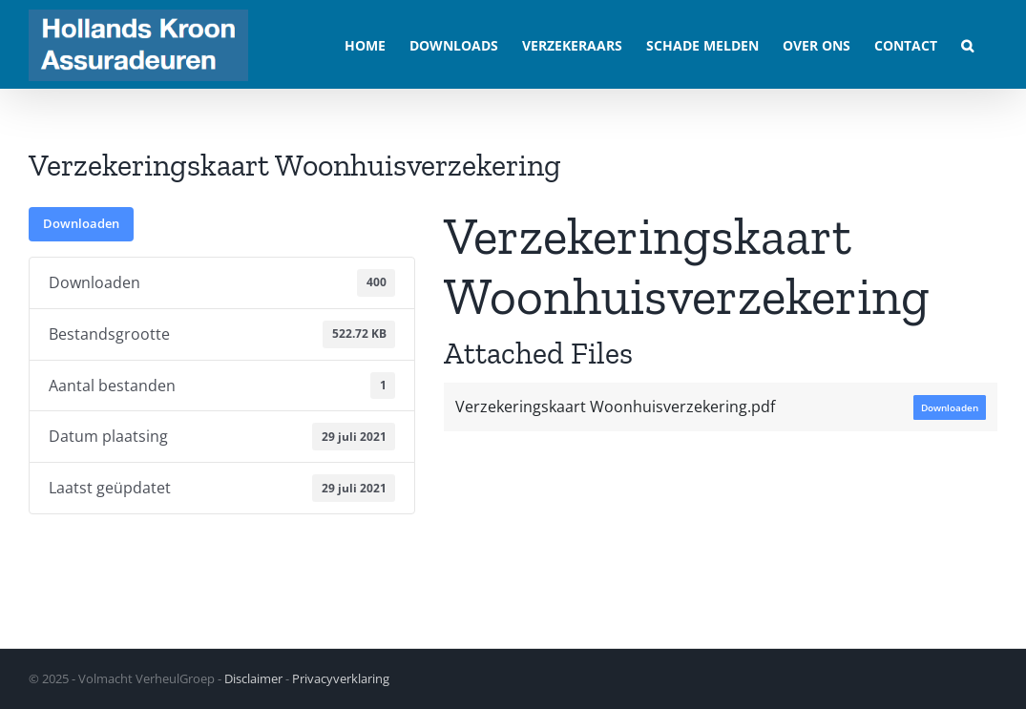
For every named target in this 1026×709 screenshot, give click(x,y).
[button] (967, 44)
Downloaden (81, 223)
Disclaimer (253, 678)
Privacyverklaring (340, 678)
